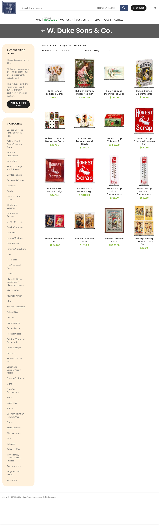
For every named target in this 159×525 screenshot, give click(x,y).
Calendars (11, 185)
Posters (10, 353)
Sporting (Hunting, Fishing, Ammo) (15, 415)
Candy (10, 191)
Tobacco (11, 444)
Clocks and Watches (12, 206)
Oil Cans (11, 317)
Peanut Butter (14, 328)
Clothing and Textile (13, 215)
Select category (106, 8)
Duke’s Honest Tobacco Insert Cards (84, 141)
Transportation (14, 466)
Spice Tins (12, 403)
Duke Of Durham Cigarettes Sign (84, 92)
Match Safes (13, 290)
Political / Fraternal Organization (16, 340)
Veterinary (12, 480)
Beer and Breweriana (12, 154)
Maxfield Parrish (14, 295)
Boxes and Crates (15, 180)
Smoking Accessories (13, 390)
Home (45, 45)
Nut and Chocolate (16, 306)
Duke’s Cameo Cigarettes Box (144, 92)
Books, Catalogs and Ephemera (14, 168)
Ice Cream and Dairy (14, 266)
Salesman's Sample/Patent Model (14, 369)
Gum (9, 254)
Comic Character (15, 227)
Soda (9, 397)
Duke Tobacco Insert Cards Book (114, 92)
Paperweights (13, 323)
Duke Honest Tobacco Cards (54, 92)
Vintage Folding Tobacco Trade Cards (144, 241)
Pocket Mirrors (14, 333)
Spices (10, 408)
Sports (10, 422)
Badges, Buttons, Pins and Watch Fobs (15, 132)
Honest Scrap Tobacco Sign (54, 190)
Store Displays (14, 427)
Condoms (11, 232)
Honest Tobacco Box (54, 240)
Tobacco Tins (13, 449)
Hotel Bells (12, 259)
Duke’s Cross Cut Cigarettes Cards (54, 139)
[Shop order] (97, 51)
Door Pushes (13, 243)
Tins (9, 438)
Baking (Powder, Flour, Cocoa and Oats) (14, 144)
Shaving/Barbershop (16, 378)
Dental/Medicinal (15, 238)
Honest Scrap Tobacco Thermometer (114, 191)
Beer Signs (12, 161)
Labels (10, 273)
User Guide (138, 8)
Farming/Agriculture (16, 248)
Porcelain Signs (14, 347)
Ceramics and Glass (13, 198)
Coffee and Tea (14, 221)
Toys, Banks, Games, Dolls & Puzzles (14, 457)
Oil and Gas (12, 312)
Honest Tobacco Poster (114, 240)
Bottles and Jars (14, 174)
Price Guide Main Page (18, 104)
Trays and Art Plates (13, 473)
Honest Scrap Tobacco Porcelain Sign (144, 141)
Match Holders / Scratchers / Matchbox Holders (15, 282)
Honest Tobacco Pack (84, 240)
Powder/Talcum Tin (14, 360)
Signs (9, 383)
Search (124, 8)
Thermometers (14, 433)
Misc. (9, 301)
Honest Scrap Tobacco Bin (114, 139)
